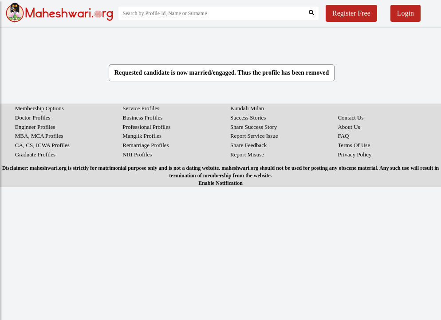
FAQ (343, 135)
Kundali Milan (247, 108)
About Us (349, 127)
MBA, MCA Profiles (39, 135)
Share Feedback (248, 145)
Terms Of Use (354, 145)
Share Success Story (253, 127)
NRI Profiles (137, 154)
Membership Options (39, 108)
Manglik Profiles (141, 135)
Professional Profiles (146, 127)
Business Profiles (142, 117)
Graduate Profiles (35, 154)
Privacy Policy (354, 154)
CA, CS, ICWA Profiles (42, 145)
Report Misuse (247, 154)
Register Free (351, 13)
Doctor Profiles (33, 117)
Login (405, 13)
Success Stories (248, 117)
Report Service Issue (254, 135)
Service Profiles (140, 108)
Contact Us (350, 117)
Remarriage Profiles (145, 145)
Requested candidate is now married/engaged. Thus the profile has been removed (221, 72)
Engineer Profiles (35, 127)
